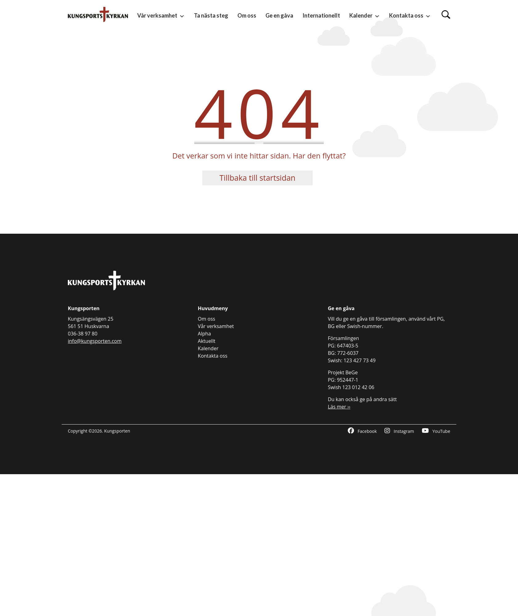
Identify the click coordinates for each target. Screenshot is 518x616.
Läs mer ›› (339, 406)
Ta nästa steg (211, 15)
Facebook (362, 431)
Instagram (399, 431)
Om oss (246, 15)
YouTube (436, 431)
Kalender (364, 16)
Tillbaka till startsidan (257, 177)
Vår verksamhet (161, 16)
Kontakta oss (410, 16)
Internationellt (321, 15)
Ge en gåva (279, 15)
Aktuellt (207, 341)
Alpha (204, 333)
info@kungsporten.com (94, 341)
